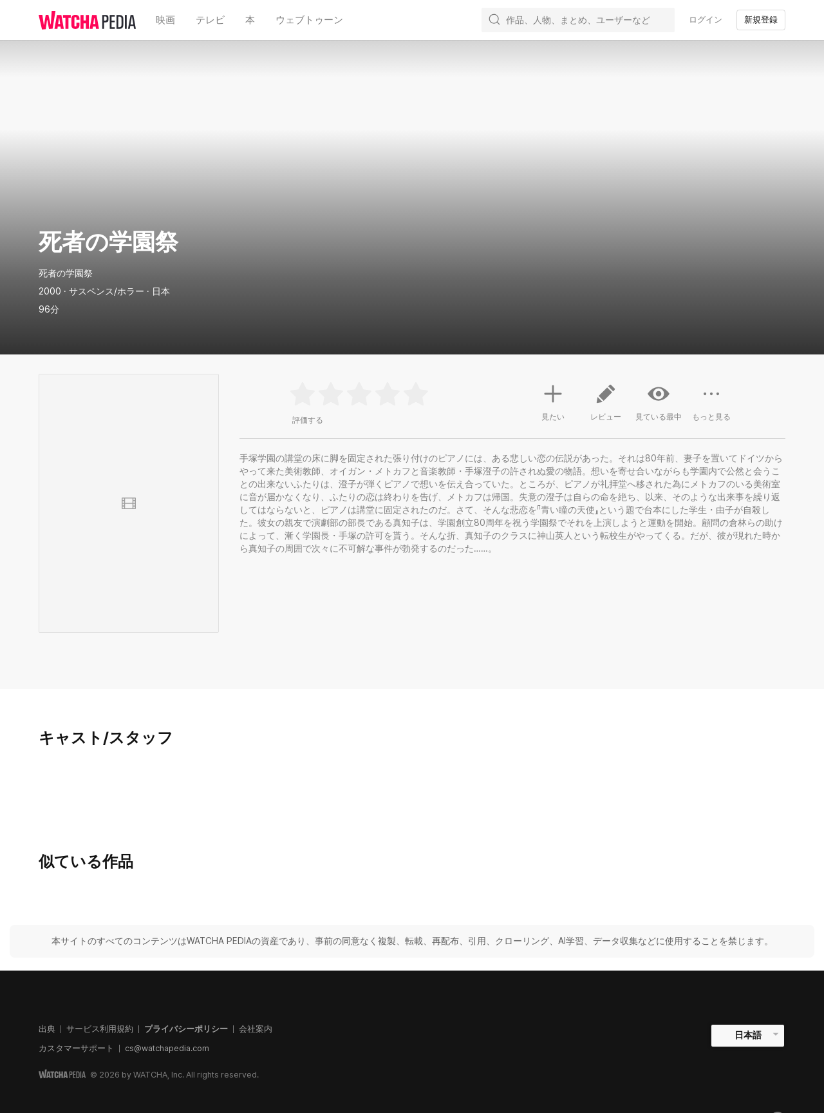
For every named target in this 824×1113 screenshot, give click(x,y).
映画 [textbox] (165, 19)
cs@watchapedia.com (167, 1048)
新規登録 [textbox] (761, 19)
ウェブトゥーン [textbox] (309, 19)
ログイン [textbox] (705, 19)
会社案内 (255, 1029)
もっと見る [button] (711, 407)
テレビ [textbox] (210, 19)
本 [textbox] (250, 19)
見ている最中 (658, 402)
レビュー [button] (606, 407)
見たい (553, 400)
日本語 (748, 1035)
